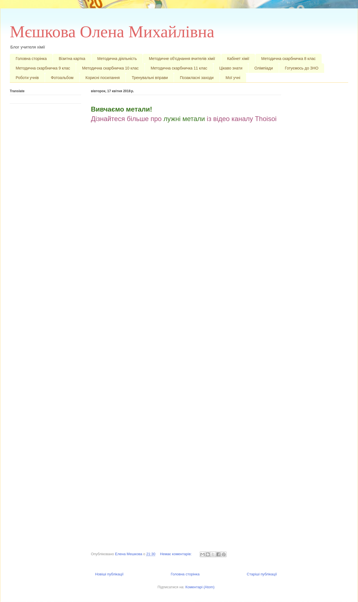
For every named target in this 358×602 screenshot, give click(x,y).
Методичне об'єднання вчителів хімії (182, 58)
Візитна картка (72, 58)
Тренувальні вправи (150, 77)
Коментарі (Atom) (200, 587)
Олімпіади (263, 68)
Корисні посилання (103, 77)
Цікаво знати (230, 68)
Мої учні (233, 77)
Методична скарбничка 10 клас (110, 68)
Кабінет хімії (238, 58)
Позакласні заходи (196, 77)
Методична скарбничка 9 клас (43, 68)
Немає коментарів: (176, 554)
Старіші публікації (262, 574)
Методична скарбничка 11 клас (179, 68)
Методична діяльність (117, 58)
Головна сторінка (31, 58)
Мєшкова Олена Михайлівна (112, 31)
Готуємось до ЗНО (302, 68)
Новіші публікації (109, 574)
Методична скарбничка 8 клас (288, 58)
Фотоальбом (62, 77)
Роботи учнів (27, 77)
